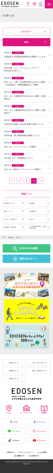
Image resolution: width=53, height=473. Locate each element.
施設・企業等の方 (39, 371)
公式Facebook (39, 422)
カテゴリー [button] (33, 32)
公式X (14, 421)
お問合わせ (10, 452)
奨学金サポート (25, 258)
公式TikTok (13, 440)
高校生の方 (14, 363)
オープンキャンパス (26, 409)
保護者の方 (14, 371)
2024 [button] (35, 42)
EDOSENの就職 (24, 248)
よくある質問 (42, 452)
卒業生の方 (14, 379)
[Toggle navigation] (49, 4)
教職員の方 (19, 456)
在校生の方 (34, 456)
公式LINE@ (14, 431)
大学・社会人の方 (39, 363)
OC (34, 4)
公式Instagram (39, 431)
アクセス (28, 4)
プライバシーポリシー (25, 452)
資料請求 (40, 4)
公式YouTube (39, 440)
